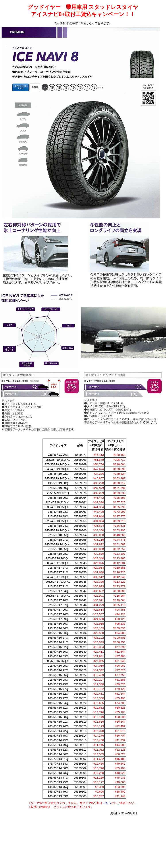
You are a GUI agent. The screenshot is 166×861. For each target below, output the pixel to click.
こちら (106, 803)
